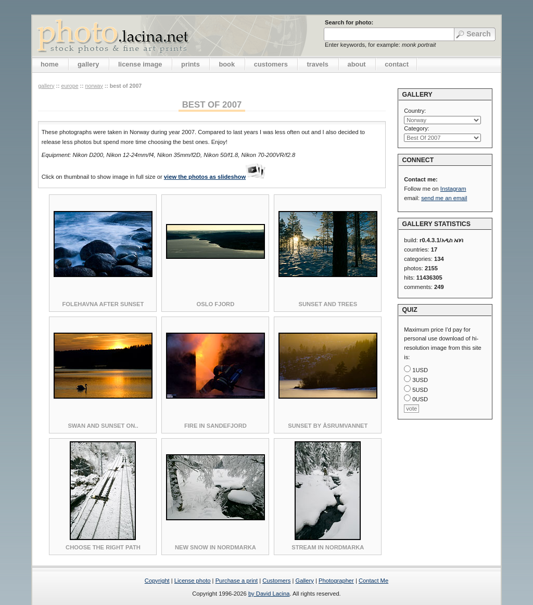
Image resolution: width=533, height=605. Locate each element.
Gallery (304, 580)
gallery (88, 64)
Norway (94, 86)
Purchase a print (236, 580)
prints (190, 64)
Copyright (157, 580)
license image (140, 64)
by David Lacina (269, 593)
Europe (69, 86)
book (227, 64)
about (357, 64)
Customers (276, 580)
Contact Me (373, 580)
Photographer (336, 580)
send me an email (444, 198)
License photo (192, 580)
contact (397, 64)
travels (317, 64)
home (49, 64)
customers (271, 64)
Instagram (453, 189)
